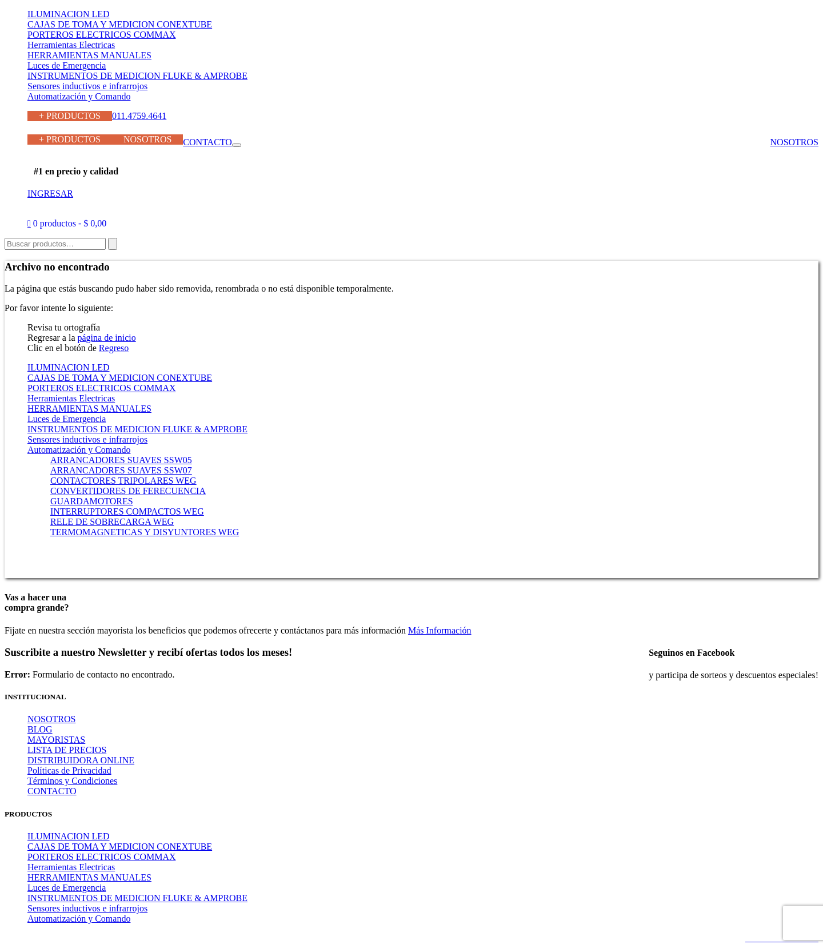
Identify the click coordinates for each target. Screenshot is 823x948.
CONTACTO (207, 142)
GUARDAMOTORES (91, 501)
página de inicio (107, 337)
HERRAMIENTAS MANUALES (89, 55)
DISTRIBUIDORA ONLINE (80, 760)
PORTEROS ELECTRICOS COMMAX (101, 34)
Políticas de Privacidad (69, 770)
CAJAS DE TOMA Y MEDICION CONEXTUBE (119, 24)
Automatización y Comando (78, 96)
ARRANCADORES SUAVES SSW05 (121, 460)
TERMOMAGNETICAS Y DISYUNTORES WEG (144, 532)
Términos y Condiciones (72, 781)
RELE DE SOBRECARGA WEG (112, 522)
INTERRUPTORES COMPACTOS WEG (127, 511)
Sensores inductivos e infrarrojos (87, 86)
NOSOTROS (147, 139)
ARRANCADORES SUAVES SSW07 (121, 470)
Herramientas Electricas (71, 45)
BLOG (40, 729)
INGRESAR (50, 193)
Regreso (114, 348)
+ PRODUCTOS (70, 116)
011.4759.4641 (139, 116)
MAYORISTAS (56, 739)
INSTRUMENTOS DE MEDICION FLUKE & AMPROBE (137, 76)
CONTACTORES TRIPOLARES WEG (123, 480)
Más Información (440, 630)
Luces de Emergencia (66, 65)
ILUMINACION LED (68, 14)
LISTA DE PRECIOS (66, 750)
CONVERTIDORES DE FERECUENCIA (128, 491)
